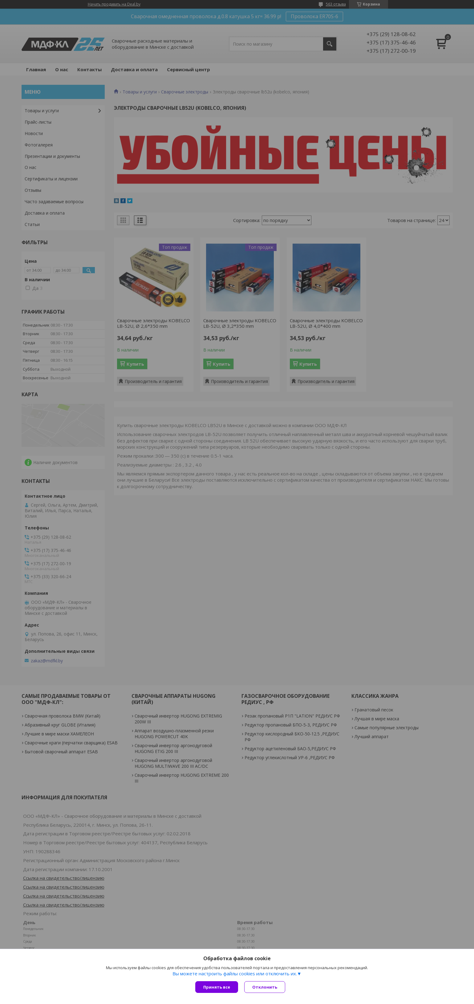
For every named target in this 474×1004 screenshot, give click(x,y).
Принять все (216, 987)
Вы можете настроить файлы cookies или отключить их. (234, 973)
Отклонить (264, 987)
